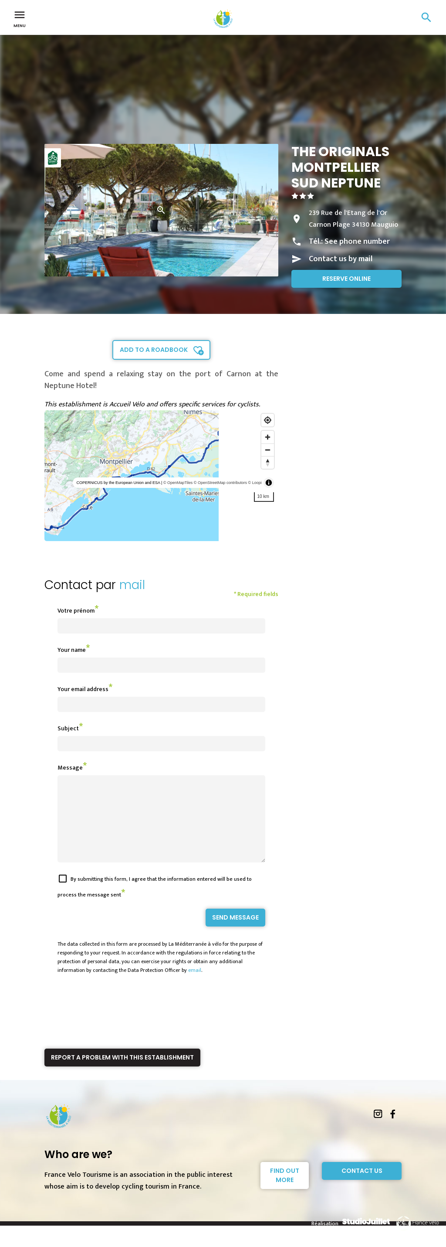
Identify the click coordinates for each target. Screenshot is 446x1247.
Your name (71, 650)
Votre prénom (76, 611)
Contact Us (361, 1186)
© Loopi (255, 482)
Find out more (284, 1191)
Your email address (82, 689)
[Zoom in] (267, 437)
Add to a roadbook (154, 349)
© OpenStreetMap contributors (220, 482)
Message (70, 768)
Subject (68, 728)
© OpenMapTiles (178, 482)
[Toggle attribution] (269, 482)
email (194, 985)
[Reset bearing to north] (267, 462)
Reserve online (346, 278)
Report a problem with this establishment (122, 1073)
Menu (19, 18)
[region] (161, 475)
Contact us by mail (340, 259)
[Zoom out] (267, 449)
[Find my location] (267, 420)
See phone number (357, 241)
